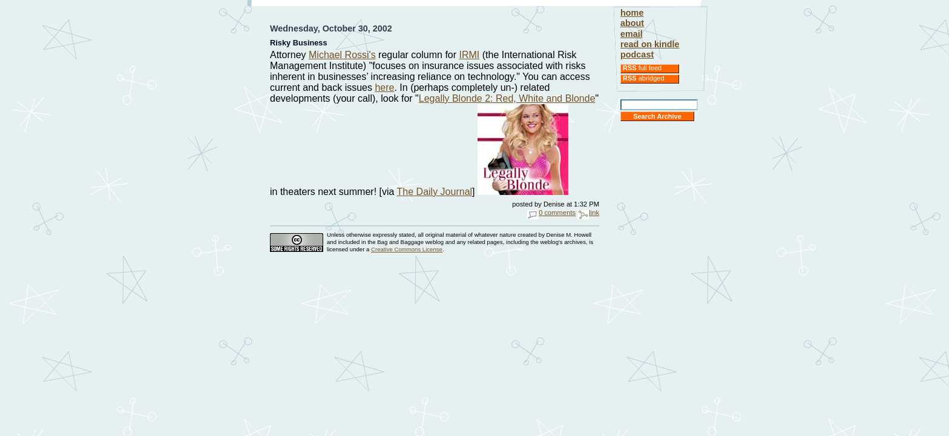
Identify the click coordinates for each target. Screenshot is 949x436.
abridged (644, 78)
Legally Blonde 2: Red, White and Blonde (507, 98)
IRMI (469, 55)
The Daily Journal (435, 192)
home (631, 13)
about (632, 23)
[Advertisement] (434, 10)
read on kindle (650, 44)
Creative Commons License (406, 249)
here (384, 87)
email (631, 34)
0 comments (551, 212)
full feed (642, 67)
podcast (637, 54)
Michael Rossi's (342, 55)
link (588, 212)
